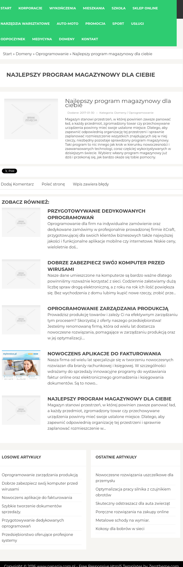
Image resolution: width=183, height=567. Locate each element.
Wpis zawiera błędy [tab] (91, 184)
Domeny (24, 54)
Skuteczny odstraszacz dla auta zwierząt (133, 503)
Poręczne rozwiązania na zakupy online (132, 512)
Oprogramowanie (52, 54)
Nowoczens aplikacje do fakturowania (104, 353)
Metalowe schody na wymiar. (123, 520)
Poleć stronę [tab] (53, 184)
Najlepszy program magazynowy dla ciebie (112, 54)
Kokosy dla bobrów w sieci (120, 529)
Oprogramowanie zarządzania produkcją (107, 308)
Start (7, 54)
